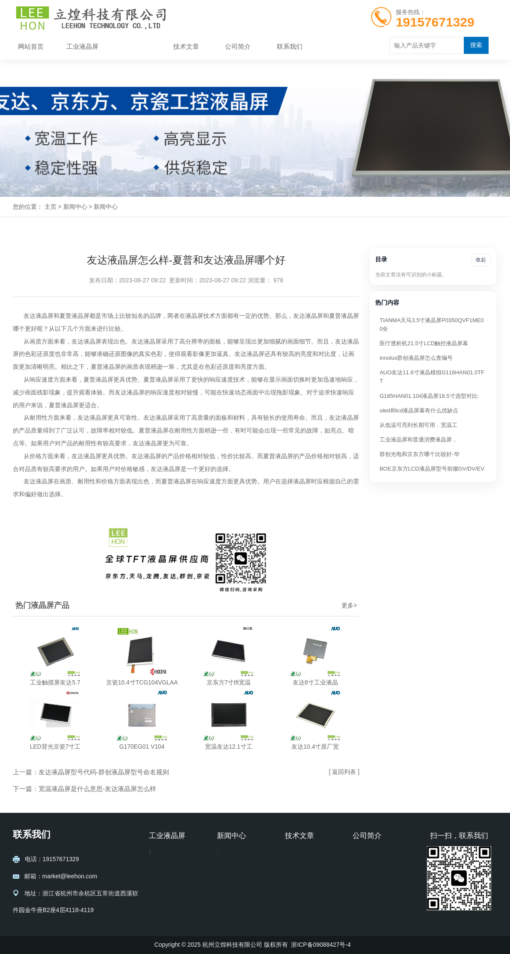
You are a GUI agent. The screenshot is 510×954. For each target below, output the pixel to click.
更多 (349, 605)
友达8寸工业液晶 (315, 682)
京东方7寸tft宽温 (229, 682)
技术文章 (186, 46)
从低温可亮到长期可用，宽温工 (418, 425)
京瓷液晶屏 (164, 868)
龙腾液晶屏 (164, 893)
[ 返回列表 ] (344, 771)
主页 (50, 206)
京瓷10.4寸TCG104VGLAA (142, 682)
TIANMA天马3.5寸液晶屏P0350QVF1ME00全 (431, 324)
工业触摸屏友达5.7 (55, 682)
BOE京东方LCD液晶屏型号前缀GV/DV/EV (432, 468)
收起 (481, 260)
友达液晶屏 (164, 855)
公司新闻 (229, 868)
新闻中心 (134, 46)
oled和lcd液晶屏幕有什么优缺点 (419, 410)
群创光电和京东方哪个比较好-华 (419, 454)
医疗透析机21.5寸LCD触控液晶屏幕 (424, 343)
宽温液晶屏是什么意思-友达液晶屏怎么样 (97, 788)
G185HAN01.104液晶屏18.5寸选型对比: (429, 396)
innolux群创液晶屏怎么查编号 (416, 358)
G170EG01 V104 (142, 746)
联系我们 (289, 46)
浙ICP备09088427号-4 (320, 944)
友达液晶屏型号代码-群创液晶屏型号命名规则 (104, 772)
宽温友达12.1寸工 (228, 746)
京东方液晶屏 (167, 880)
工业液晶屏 (82, 46)
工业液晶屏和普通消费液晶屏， (418, 439)
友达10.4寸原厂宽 (315, 746)
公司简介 (238, 46)
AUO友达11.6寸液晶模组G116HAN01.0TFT (432, 376)
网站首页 (31, 46)
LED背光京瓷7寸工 (55, 746)
